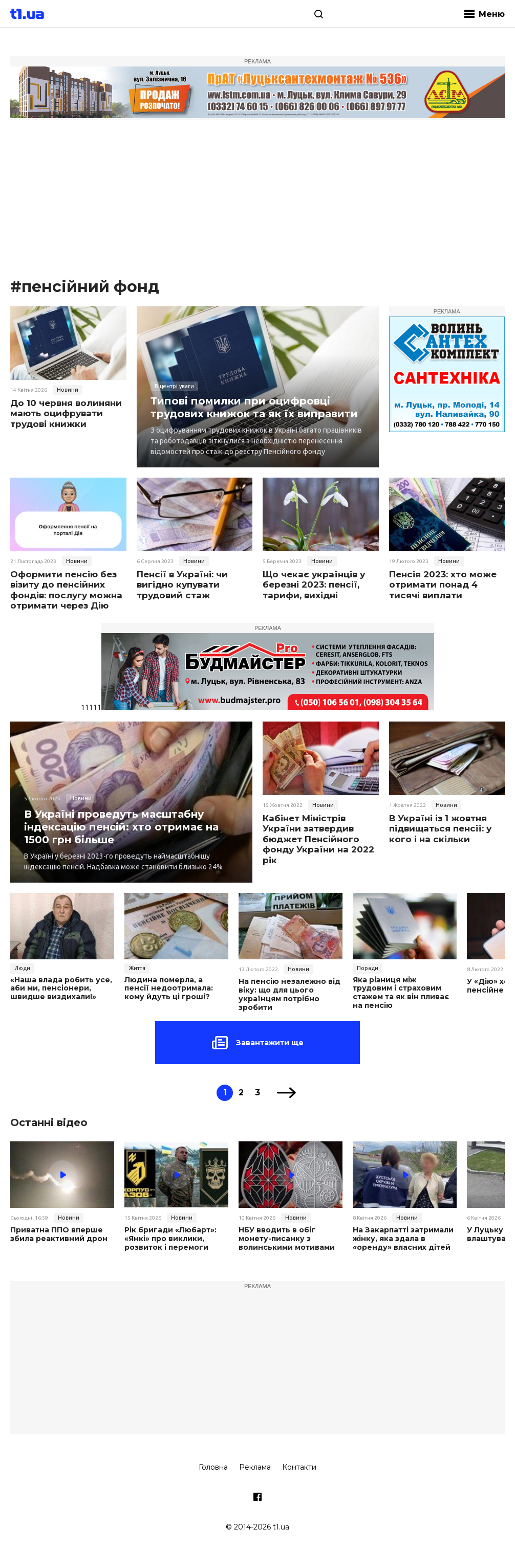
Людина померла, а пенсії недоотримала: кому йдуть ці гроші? (168, 988)
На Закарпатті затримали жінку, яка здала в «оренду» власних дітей (403, 1238)
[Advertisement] (257, 199)
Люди (22, 968)
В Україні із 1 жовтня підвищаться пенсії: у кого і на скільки (440, 828)
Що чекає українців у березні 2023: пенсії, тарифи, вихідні (314, 584)
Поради (367, 968)
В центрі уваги (174, 386)
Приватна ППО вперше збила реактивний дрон (59, 1234)
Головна (213, 1467)
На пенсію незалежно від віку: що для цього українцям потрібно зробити (289, 994)
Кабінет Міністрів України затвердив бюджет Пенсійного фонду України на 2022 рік (318, 839)
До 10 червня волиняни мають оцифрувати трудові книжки (66, 413)
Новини (67, 390)
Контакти (299, 1467)
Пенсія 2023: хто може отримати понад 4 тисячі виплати (443, 584)
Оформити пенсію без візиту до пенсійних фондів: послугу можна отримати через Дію (66, 590)
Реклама (255, 1467)
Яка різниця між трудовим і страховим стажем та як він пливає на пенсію (401, 993)
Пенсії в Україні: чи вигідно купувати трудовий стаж (182, 584)
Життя (136, 968)
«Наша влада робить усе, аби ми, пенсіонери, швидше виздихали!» (61, 988)
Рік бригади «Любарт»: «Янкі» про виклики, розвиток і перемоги (170, 1238)
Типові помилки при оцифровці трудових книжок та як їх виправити (254, 407)
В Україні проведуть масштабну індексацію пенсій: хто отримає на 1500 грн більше (121, 827)
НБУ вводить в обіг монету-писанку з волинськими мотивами (287, 1238)
